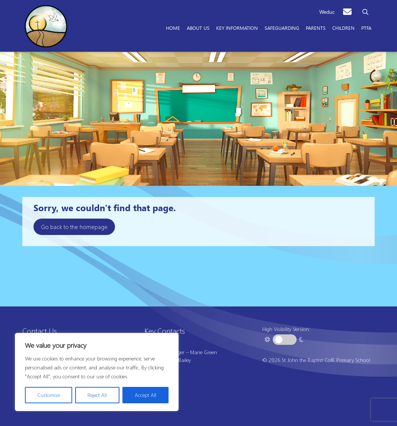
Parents (316, 27)
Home (173, 27)
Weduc (326, 12)
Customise (48, 394)
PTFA (366, 27)
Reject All (97, 394)
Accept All (145, 394)
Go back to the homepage (74, 227)
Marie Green (203, 352)
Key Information (237, 27)
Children (343, 27)
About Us (198, 27)
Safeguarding (282, 27)
